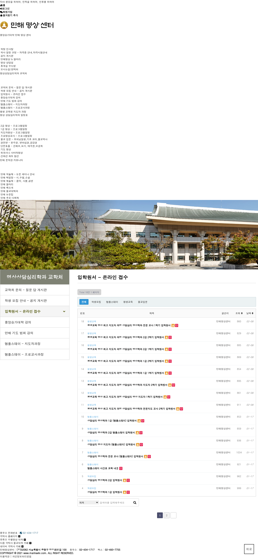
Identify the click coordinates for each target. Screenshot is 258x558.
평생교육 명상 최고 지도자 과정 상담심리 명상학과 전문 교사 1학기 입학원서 (129, 325)
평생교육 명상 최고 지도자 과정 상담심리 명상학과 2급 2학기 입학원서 (126, 337)
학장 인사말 (7, 49)
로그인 (6, 8)
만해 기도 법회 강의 (11, 100)
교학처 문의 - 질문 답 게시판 (16, 87)
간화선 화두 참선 (10, 156)
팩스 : (101, 549)
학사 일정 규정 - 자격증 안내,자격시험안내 (24, 52)
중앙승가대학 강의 (10, 97)
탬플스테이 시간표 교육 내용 (103, 468)
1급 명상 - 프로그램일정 (14, 129)
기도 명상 (6, 149)
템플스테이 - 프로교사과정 (15, 107)
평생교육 (128, 301)
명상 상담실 (7, 62)
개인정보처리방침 (21, 556)
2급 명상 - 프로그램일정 (14, 125)
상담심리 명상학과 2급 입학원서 (105, 480)
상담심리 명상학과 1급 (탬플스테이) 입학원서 (113, 420)
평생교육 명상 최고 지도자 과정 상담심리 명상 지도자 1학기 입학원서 (126, 396)
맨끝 (173, 515)
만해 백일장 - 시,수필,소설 (15, 177)
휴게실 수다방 (8, 66)
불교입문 (142, 301)
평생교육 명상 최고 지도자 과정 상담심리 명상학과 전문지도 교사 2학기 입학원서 (132, 408)
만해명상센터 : (8, 549)
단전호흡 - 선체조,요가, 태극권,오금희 (22, 146)
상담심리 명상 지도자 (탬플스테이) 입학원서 (112, 444)
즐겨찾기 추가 (10, 15)
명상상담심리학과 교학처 (13, 73)
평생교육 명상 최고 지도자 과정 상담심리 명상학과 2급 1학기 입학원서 (126, 349)
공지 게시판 (7, 55)
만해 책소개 (7, 187)
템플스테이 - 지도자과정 (14, 104)
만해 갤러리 (7, 184)
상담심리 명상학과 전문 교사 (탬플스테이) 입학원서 (116, 456)
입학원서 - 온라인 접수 (13, 94)
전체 (84, 301)
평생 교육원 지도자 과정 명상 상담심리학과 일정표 (14, 113)
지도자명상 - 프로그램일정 (15, 132)
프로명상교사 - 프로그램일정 (16, 135)
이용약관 (5, 556)
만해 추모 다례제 (10, 197)
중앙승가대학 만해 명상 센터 (15, 35)
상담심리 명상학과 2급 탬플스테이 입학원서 (112, 432)
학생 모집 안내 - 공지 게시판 (16, 90)
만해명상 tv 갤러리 (11, 59)
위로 (249, 549)
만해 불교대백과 (9, 191)
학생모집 (96, 301)
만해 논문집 (7, 194)
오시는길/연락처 (9, 69)
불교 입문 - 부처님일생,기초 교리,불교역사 (24, 139)
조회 (239, 313)
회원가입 (7, 12)
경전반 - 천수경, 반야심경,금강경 (19, 142)
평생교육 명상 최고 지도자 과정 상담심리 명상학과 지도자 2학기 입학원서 (128, 384)
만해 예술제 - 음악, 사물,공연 (17, 180)
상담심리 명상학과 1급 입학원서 (105, 492)
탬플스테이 (112, 301)
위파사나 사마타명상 (12, 152)
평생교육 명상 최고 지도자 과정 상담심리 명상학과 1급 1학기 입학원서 (126, 373)
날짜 (249, 313)
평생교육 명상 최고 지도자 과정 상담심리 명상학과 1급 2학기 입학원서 (126, 361)
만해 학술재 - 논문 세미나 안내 (18, 174)
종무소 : (74, 549)
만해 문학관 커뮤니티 (11, 160)
